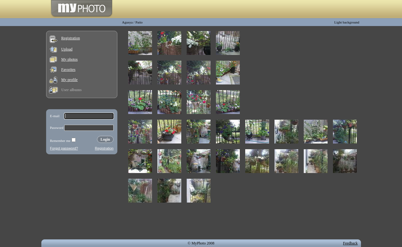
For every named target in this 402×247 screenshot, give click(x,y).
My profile (69, 79)
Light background (346, 22)
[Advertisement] (82, 198)
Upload (67, 49)
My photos (69, 59)
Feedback (350, 243)
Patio (139, 22)
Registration (70, 38)
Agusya (127, 22)
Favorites (68, 69)
